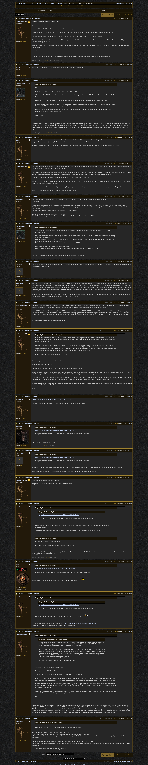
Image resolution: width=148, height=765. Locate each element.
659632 (130, 64)
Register (120, 3)
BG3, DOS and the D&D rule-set (29, 18)
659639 (130, 163)
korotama (108, 423)
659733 (130, 504)
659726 (130, 330)
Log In (129, 3)
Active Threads (82, 6)
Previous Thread (45, 10)
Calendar (71, 6)
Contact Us (107, 761)
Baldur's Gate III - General (59, 3)
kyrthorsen (108, 64)
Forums (31, 3)
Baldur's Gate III (42, 3)
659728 (130, 423)
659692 (130, 280)
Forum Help (117, 761)
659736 (130, 561)
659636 (130, 137)
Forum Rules (20, 761)
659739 (130, 631)
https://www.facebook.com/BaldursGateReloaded (80, 623)
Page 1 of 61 (107, 15)
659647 (130, 196)
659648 (130, 223)
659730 (130, 477)
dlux (110, 594)
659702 (130, 302)
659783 (130, 718)
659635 (130, 80)
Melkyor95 (108, 223)
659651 (130, 261)
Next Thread (103, 10)
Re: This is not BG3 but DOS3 (29, 64)
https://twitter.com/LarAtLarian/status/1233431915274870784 (51, 399)
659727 (130, 396)
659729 (130, 450)
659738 (130, 594)
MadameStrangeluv (106, 330)
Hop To (44, 754)
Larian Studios (21, 3)
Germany (23, 589)
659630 (130, 18)
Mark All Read (31, 761)
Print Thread (20, 14)
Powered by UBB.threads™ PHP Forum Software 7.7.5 (74, 764)
